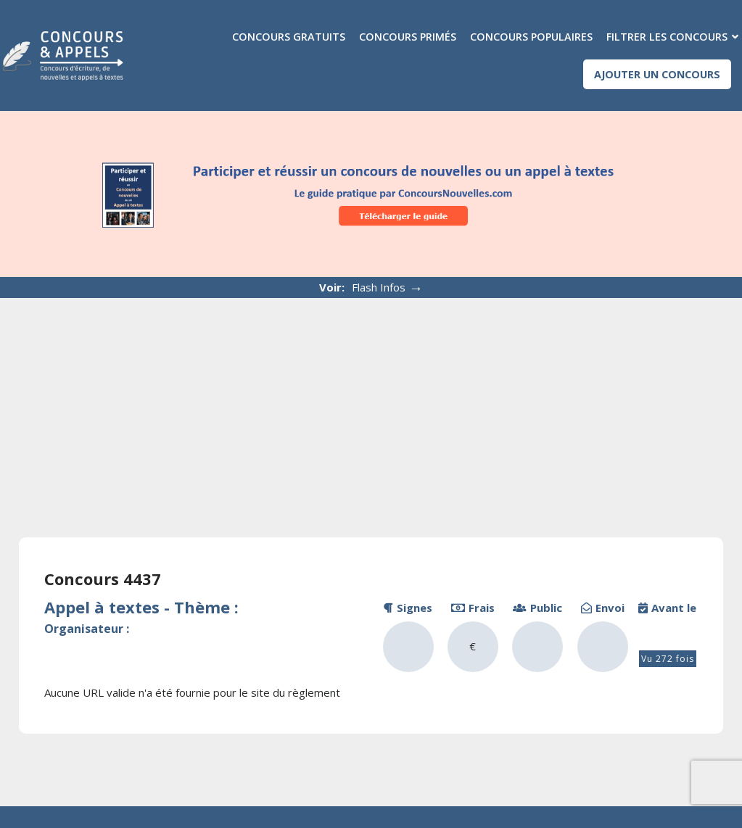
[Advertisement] (371, 406)
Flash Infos (388, 287)
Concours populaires (531, 37)
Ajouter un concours (657, 74)
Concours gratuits (288, 37)
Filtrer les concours (666, 37)
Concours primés (407, 37)
